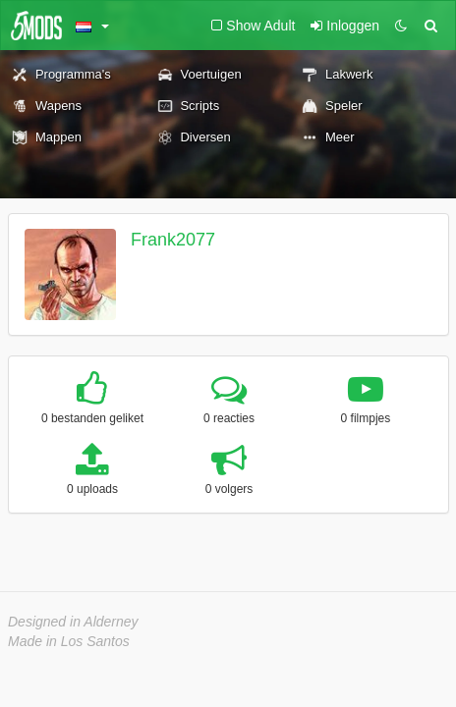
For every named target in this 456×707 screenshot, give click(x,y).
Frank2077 (173, 239)
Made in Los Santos (69, 641)
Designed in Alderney (73, 621)
